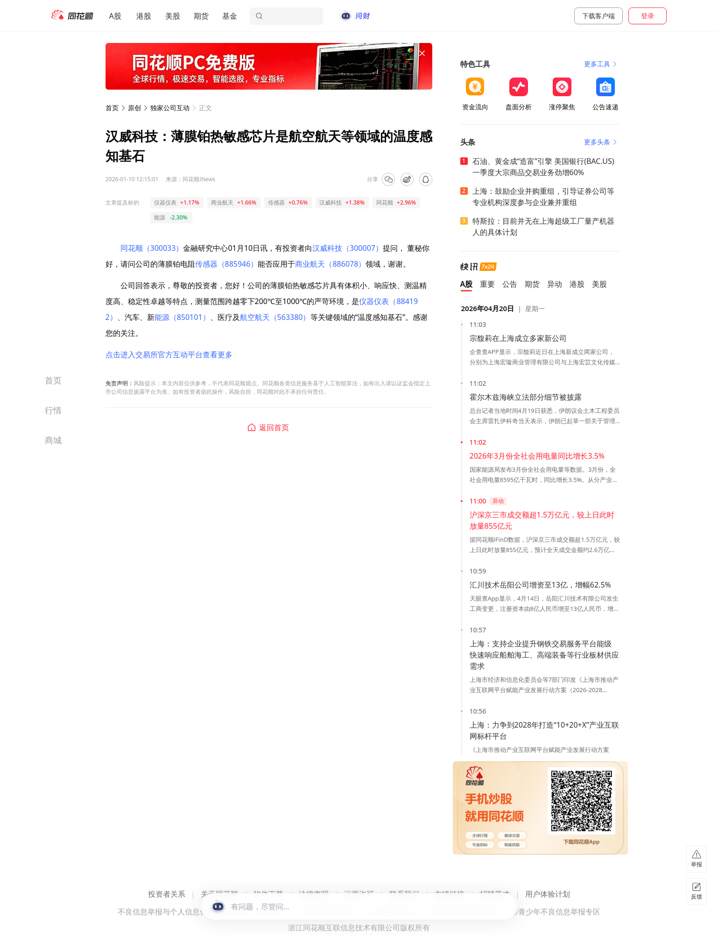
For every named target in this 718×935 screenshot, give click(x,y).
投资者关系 (166, 894)
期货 (201, 16)
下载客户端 (598, 15)
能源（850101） (182, 317)
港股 (143, 16)
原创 (134, 107)
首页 (112, 107)
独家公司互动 (170, 107)
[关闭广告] (422, 53)
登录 (647, 15)
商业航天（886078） (330, 264)
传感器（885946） (226, 264)
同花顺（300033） (151, 248)
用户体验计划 (547, 894)
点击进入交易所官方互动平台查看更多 (169, 354)
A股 (115, 16)
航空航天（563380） (275, 317)
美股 (172, 16)
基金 (229, 16)
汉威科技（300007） (347, 248)
